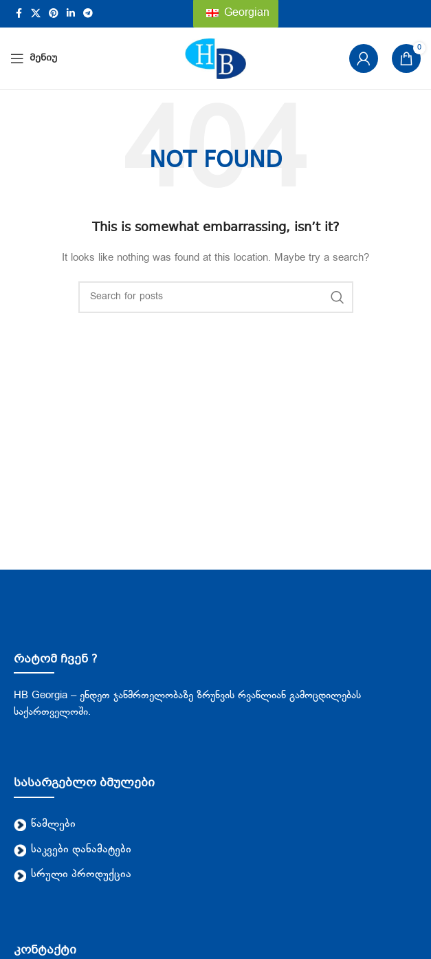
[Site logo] (216, 59)
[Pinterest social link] (54, 14)
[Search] (215, 297)
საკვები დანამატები (72, 849)
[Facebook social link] (18, 14)
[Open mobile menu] (33, 58)
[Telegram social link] (88, 14)
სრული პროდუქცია (72, 874)
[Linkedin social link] (71, 14)
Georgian (237, 13)
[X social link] (36, 14)
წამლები (45, 824)
